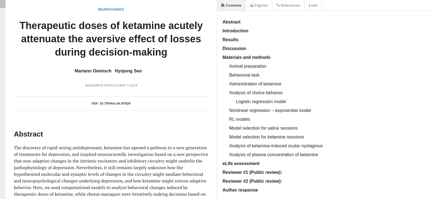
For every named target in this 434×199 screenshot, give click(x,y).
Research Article (101, 85)
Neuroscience (111, 9)
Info (313, 5)
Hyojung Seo (128, 71)
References (288, 5)
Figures (259, 5)
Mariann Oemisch (92, 71)
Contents (231, 5)
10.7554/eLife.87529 (115, 103)
